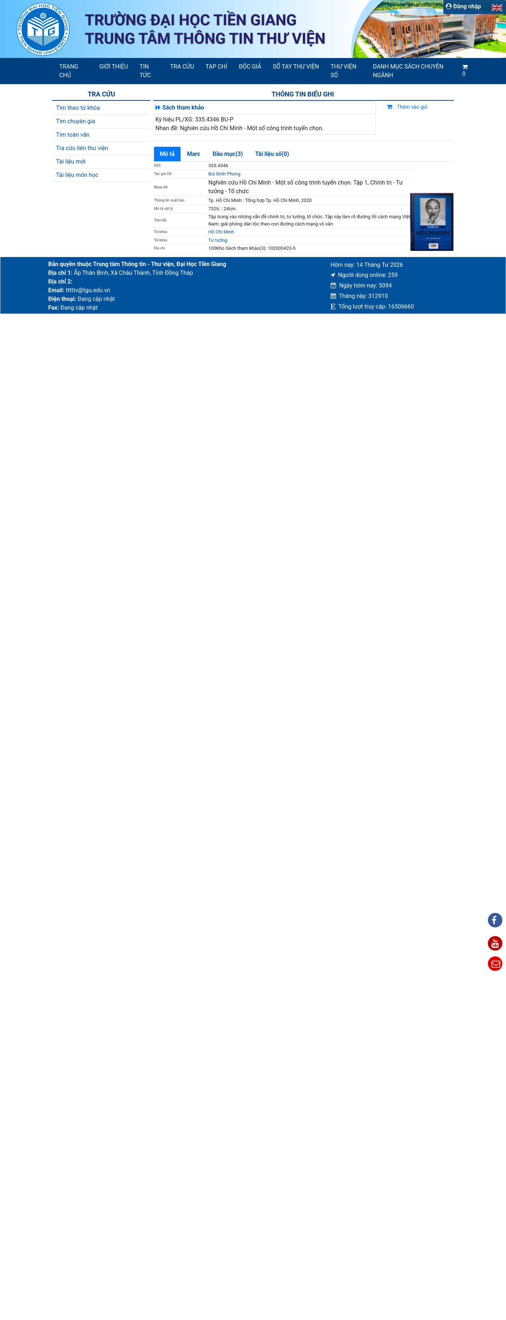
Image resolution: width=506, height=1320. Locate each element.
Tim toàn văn (73, 134)
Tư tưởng (218, 240)
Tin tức (145, 71)
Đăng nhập (463, 6)
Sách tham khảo (183, 107)
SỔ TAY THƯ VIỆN (296, 66)
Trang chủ (68, 71)
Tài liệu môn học (77, 174)
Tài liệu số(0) (272, 153)
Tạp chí (216, 66)
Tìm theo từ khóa (78, 107)
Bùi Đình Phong (224, 174)
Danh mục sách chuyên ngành (408, 71)
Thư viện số (343, 71)
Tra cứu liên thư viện (82, 148)
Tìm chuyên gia (75, 121)
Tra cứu (182, 66)
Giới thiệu (113, 66)
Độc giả (250, 66)
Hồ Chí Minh (221, 232)
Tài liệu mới (71, 161)
